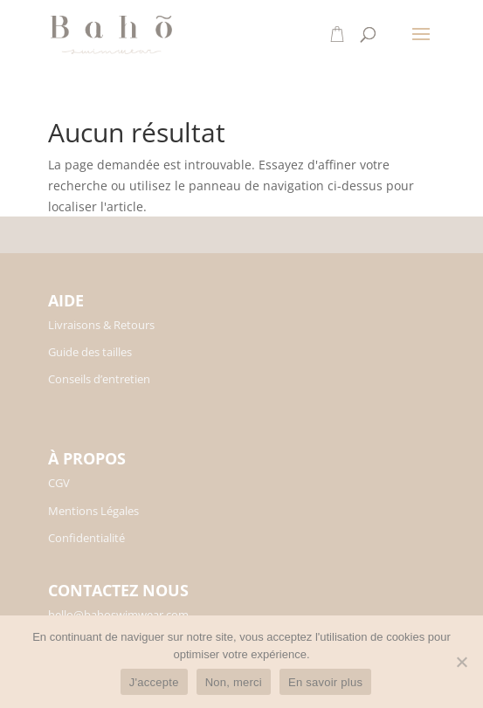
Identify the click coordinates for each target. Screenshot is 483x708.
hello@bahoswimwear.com (118, 614)
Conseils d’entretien (99, 379)
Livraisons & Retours (101, 325)
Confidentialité (86, 538)
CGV (59, 483)
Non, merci (233, 682)
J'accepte (154, 682)
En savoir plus (325, 682)
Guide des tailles (90, 352)
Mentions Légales (93, 511)
